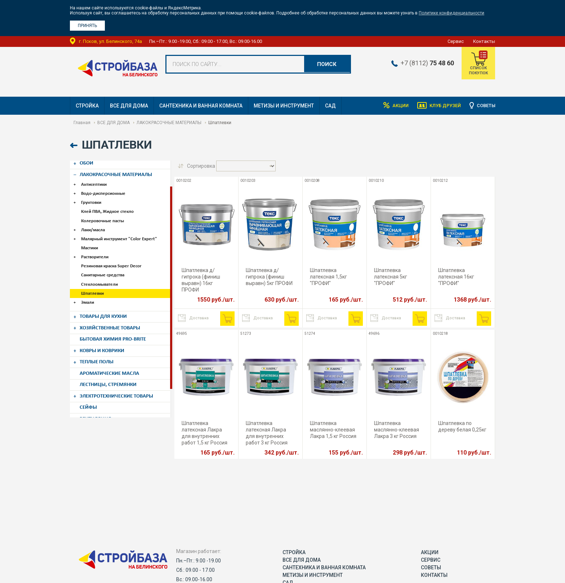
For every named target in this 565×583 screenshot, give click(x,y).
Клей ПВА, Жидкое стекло (109, 207)
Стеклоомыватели (101, 277)
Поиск (326, 64)
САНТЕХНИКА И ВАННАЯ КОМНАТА (201, 106)
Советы (485, 106)
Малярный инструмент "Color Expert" (121, 233)
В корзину (227, 318)
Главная (82, 122)
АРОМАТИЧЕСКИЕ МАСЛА (113, 360)
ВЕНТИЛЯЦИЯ (98, 402)
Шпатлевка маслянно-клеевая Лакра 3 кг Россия (396, 429)
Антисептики (95, 181)
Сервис (456, 41)
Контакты (484, 41)
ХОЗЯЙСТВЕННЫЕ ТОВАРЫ (114, 318)
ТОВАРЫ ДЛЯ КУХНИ (107, 308)
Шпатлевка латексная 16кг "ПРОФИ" (456, 276)
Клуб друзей (439, 106)
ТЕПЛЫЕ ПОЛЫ (100, 349)
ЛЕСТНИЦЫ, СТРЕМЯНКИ (111, 370)
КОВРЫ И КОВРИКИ (105, 339)
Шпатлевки (94, 285)
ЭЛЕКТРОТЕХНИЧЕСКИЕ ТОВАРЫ (121, 381)
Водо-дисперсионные (105, 190)
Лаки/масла (94, 225)
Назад (74, 145)
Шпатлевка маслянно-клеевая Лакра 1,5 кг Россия (333, 429)
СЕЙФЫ (90, 391)
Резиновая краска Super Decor (113, 259)
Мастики (91, 242)
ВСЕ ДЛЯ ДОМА (129, 106)
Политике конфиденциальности (451, 13)
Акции (390, 106)
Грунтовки (93, 199)
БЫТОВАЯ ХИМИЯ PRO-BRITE (117, 329)
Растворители (96, 251)
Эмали (89, 294)
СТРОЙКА (87, 106)
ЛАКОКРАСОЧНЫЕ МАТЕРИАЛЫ (169, 122)
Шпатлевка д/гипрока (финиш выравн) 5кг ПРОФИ (269, 276)
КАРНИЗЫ (93, 412)
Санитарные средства (104, 268)
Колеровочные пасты (104, 216)
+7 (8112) (421, 63)
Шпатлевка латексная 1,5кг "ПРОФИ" (328, 276)
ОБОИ (88, 162)
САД (330, 106)
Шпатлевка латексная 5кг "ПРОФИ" (390, 276)
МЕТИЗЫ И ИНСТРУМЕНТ (284, 106)
